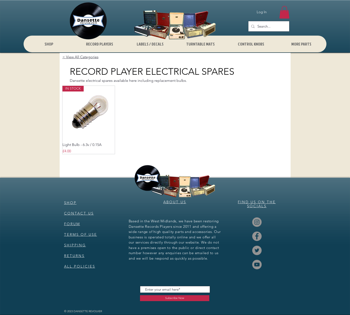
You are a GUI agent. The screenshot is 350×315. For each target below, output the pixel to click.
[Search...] (268, 26)
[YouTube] (257, 264)
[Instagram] (257, 222)
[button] (284, 12)
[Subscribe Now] (174, 298)
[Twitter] (257, 250)
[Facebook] (257, 236)
